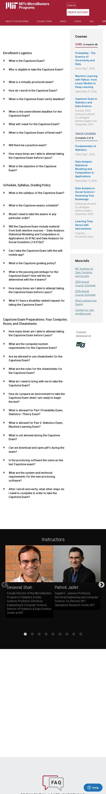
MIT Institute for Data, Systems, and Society (84, 267)
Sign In (71, 5)
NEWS (63, 15)
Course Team (44, 15)
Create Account (90, 5)
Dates (77, 15)
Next (101, 579)
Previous (4, 579)
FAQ (92, 15)
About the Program (17, 15)
